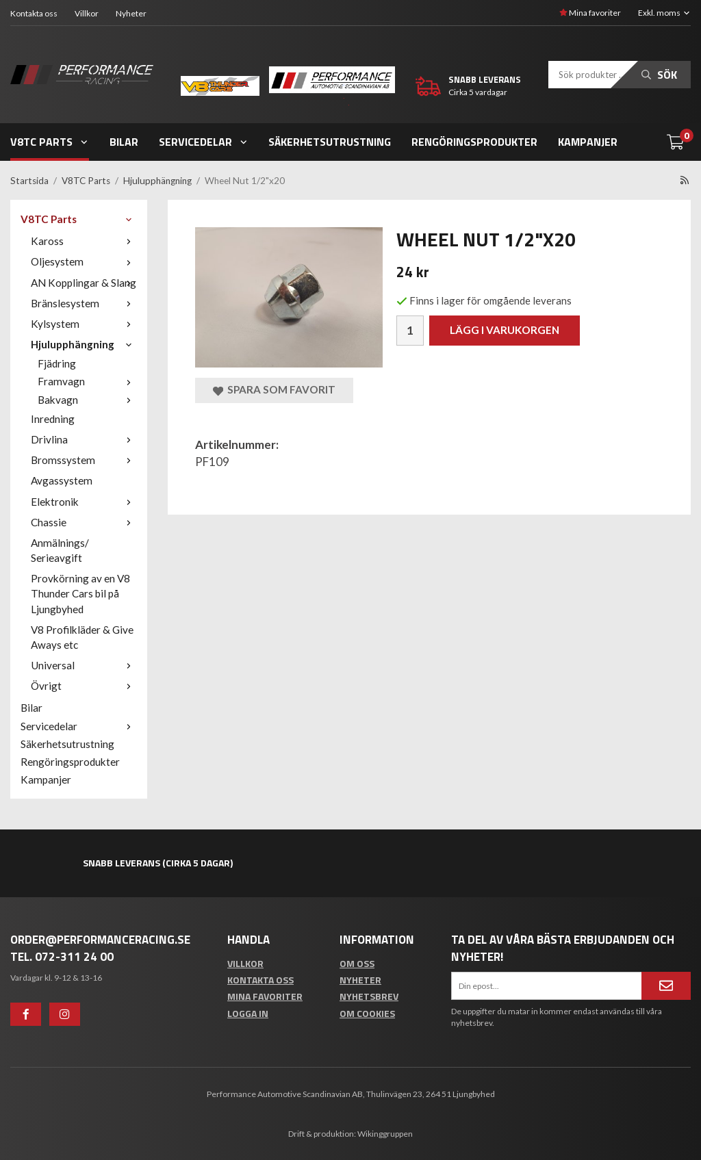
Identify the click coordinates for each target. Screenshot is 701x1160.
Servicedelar (203, 141)
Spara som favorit (274, 389)
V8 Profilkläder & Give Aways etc (82, 637)
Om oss (357, 963)
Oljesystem (84, 261)
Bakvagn (87, 400)
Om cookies (367, 1013)
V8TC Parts (49, 141)
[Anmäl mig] (666, 985)
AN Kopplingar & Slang (84, 282)
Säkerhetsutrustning (329, 141)
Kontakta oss (34, 13)
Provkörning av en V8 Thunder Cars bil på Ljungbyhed (80, 593)
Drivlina (84, 439)
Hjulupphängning (84, 344)
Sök (659, 74)
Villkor (87, 13)
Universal (84, 665)
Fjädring (57, 363)
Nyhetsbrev (369, 996)
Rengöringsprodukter (474, 141)
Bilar (124, 141)
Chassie (84, 522)
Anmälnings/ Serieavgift (60, 550)
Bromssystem (84, 460)
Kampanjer (587, 141)
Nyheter (131, 13)
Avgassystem (61, 480)
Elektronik (84, 501)
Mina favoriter (590, 13)
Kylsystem (84, 324)
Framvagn (87, 381)
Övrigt (84, 686)
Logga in (247, 1013)
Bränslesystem (84, 303)
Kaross (84, 241)
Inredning (53, 419)
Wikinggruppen (385, 1134)
